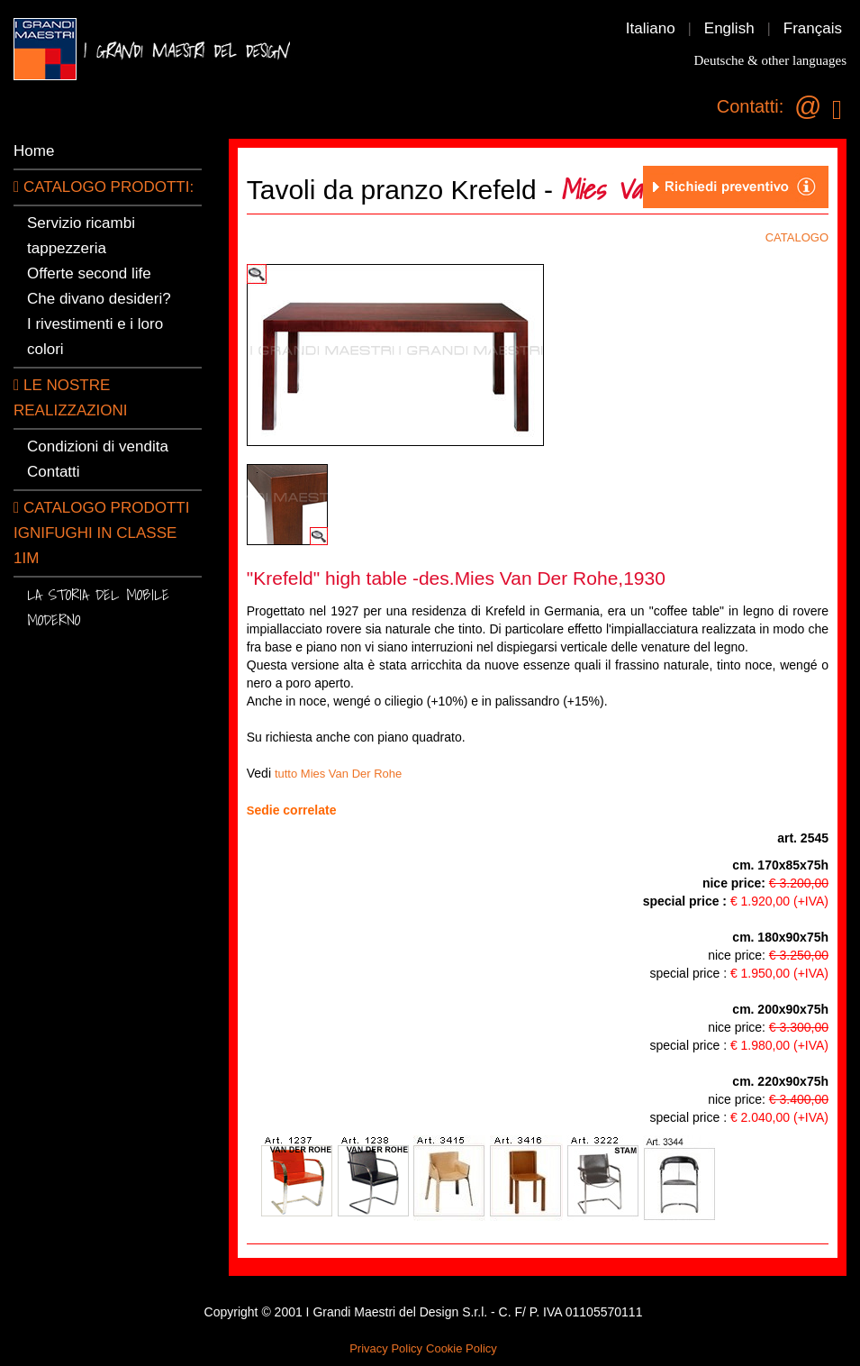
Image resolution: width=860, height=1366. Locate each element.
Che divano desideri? (99, 298)
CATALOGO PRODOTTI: (104, 187)
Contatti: (750, 106)
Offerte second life (89, 273)
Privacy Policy (385, 1348)
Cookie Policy (461, 1348)
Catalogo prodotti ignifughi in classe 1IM (101, 533)
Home (34, 150)
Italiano (650, 28)
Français (812, 28)
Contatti (53, 471)
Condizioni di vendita (97, 446)
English (729, 28)
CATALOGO (796, 237)
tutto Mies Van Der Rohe (338, 773)
